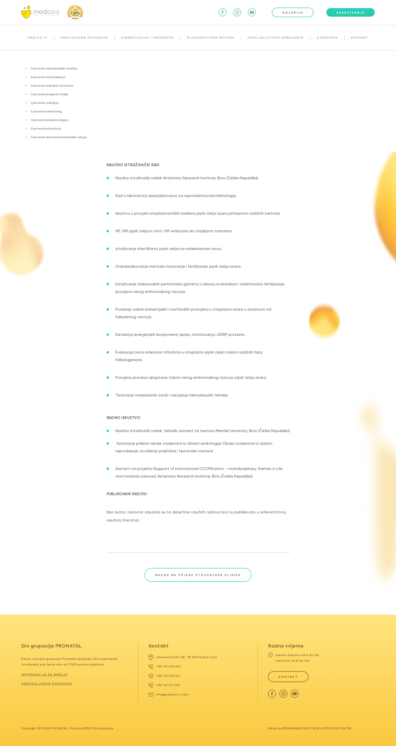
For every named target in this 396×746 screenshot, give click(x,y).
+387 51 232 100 (164, 666)
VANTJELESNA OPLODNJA (84, 37)
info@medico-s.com (168, 694)
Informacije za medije (44, 674)
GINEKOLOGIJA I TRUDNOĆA (147, 37)
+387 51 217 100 (164, 685)
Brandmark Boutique (301, 728)
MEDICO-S (37, 37)
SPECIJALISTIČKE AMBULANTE (275, 37)
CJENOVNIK (327, 37)
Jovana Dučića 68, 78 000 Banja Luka (182, 657)
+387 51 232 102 (164, 676)
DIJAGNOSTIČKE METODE (210, 37)
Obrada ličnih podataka (46, 683)
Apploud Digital (338, 728)
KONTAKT (359, 37)
